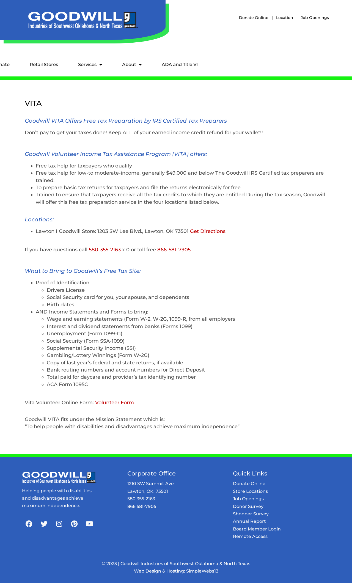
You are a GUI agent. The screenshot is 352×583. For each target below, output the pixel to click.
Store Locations (250, 491)
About (99, 65)
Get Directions (208, 231)
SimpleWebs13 (202, 571)
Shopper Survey (251, 513)
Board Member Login (257, 529)
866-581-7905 (174, 249)
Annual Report (249, 521)
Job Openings (315, 17)
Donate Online (253, 17)
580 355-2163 (141, 498)
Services (58, 65)
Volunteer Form (114, 402)
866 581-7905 (141, 506)
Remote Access (250, 536)
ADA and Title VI (147, 64)
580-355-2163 (105, 249)
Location (284, 17)
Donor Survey (248, 506)
